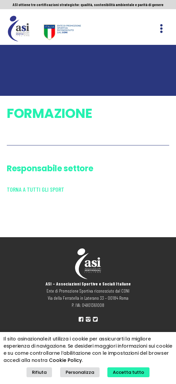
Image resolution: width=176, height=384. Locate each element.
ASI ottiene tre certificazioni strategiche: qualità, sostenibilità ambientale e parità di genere (88, 4)
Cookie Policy (65, 360)
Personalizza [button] (80, 372)
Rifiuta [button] (39, 372)
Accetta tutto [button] (128, 372)
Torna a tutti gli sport (35, 189)
